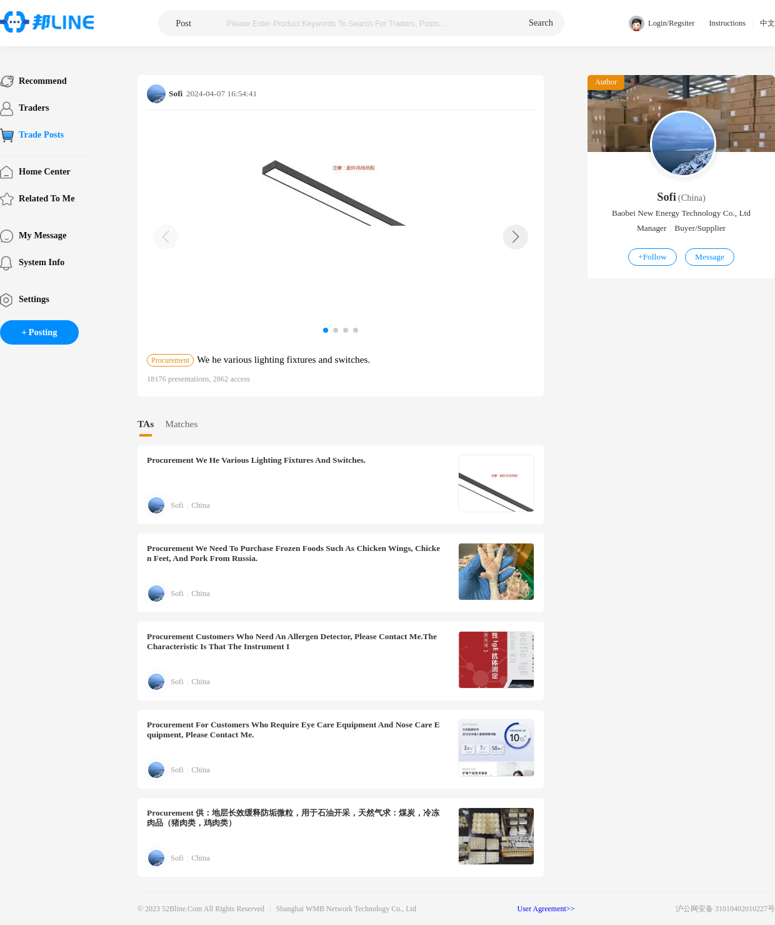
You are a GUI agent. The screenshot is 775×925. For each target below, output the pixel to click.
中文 (767, 23)
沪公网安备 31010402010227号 (725, 908)
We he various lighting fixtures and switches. (256, 460)
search (541, 23)
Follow (652, 256)
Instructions (727, 23)
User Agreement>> (546, 908)
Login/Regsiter (661, 23)
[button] (515, 237)
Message (709, 256)
